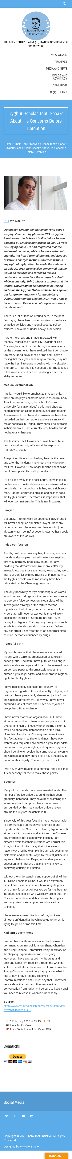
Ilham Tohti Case (34, 1029)
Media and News (56, 68)
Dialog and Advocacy (59, 76)
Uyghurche (59, 85)
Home (8, 143)
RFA (6, 221)
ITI (48, 1021)
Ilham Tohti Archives (27, 143)
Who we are (59, 55)
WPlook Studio (29, 1146)
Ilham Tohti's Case (53, 143)
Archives (61, 61)
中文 (53, 92)
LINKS (63, 92)
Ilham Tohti (16, 1029)
